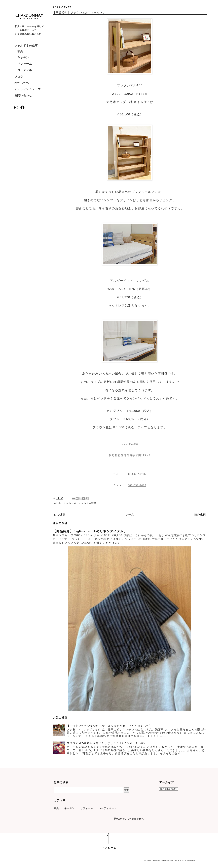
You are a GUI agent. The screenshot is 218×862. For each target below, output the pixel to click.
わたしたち (21, 83)
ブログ (18, 76)
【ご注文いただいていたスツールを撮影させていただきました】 (109, 725)
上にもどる (109, 848)
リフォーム (24, 63)
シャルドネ (69, 503)
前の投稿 (200, 514)
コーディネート (27, 70)
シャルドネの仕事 (26, 45)
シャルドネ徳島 (87, 503)
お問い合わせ (23, 95)
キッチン (23, 57)
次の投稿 (59, 514)
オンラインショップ (27, 89)
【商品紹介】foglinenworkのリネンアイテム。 (90, 531)
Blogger (137, 818)
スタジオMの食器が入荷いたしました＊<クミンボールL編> (106, 743)
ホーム (129, 514)
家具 (20, 51)
